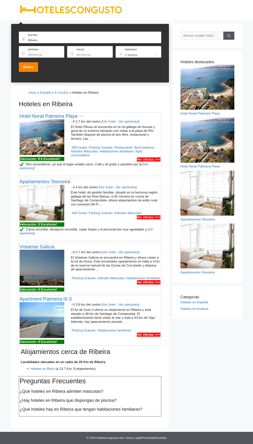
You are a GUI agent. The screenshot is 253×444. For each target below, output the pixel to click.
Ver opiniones (128, 121)
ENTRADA (33, 49)
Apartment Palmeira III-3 (46, 299)
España (45, 92)
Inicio (32, 92)
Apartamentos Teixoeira (45, 181)
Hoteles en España (194, 302)
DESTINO (33, 35)
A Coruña (61, 92)
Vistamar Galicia (37, 246)
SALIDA (80, 49)
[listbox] (141, 55)
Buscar (28, 67)
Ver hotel (109, 121)
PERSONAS (131, 49)
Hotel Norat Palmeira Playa (49, 116)
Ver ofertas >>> (148, 159)
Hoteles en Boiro (43, 369)
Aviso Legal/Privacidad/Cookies (146, 437)
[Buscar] (228, 36)
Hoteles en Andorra (194, 309)
